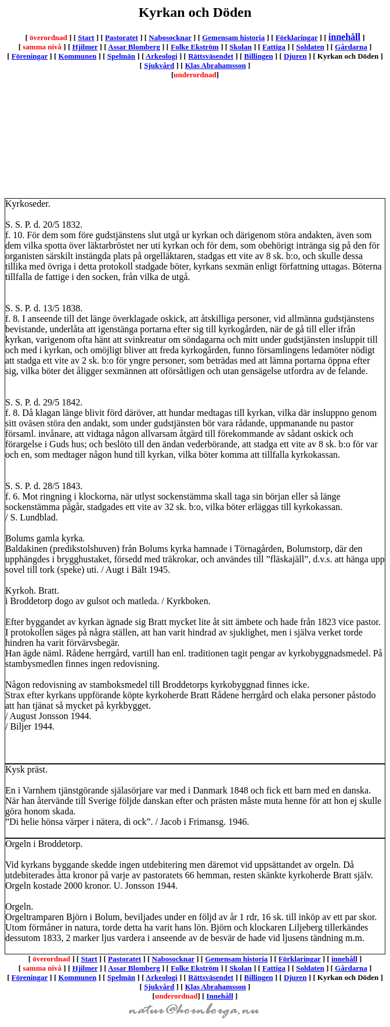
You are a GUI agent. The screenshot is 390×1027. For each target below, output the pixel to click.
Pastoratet (121, 37)
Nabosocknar (170, 37)
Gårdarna (351, 46)
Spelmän (121, 56)
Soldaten (310, 46)
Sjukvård (159, 65)
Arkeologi (162, 56)
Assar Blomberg (134, 46)
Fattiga (274, 46)
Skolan (240, 46)
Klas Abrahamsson (215, 65)
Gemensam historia (233, 37)
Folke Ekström (195, 46)
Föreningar (30, 56)
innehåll (344, 37)
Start (86, 37)
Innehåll (220, 996)
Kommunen (78, 56)
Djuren (295, 56)
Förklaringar (297, 37)
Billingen (258, 56)
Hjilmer (85, 46)
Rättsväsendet (210, 56)
